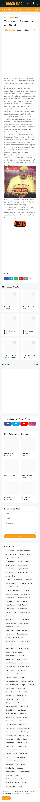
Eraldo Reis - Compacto (25, 455)
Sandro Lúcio (10, 757)
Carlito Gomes (25, 594)
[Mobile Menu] (3, 4)
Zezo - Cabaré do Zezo (10, 332)
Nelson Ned (24, 706)
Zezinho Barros (10, 786)
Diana (21, 616)
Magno (23, 685)
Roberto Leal (10, 743)
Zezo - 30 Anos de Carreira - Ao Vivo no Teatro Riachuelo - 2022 (10, 356)
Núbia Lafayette (11, 714)
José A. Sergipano (11, 663)
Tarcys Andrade (19, 761)
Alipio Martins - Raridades (26, 498)
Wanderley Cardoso (12, 783)
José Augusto (10, 667)
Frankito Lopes (10, 645)
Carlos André (10, 601)
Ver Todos (23, 287)
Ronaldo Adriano (11, 754)
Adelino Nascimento (23, 551)
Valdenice (20, 768)
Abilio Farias (10, 551)
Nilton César (10, 710)
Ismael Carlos (10, 656)
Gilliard (8, 652)
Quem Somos (17, 10)
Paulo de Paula (11, 725)
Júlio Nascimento (11, 677)
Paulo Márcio (23, 725)
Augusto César (10, 576)
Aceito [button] (6, 798)
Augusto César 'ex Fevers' (14, 580)
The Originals (20, 764)
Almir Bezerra (22, 558)
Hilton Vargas (18, 652)
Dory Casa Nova (23, 619)
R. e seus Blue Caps (23, 728)
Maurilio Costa (22, 696)
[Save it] (34, 30)
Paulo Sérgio (10, 728)
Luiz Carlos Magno (12, 685)
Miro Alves (20, 699)
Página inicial (8, 18)
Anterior (6, 364)
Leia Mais (28, 794)
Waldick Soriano (11, 772)
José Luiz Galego (23, 667)
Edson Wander (23, 623)
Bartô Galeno (10, 587)
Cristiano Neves (11, 616)
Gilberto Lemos (24, 648)
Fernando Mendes (24, 641)
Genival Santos (11, 648)
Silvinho (8, 761)
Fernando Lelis (18, 638)
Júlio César (20, 674)
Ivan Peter (21, 656)
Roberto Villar (21, 746)
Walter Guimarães (11, 779)
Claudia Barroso (22, 609)
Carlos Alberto (10, 598)
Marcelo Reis (10, 688)
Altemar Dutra (10, 562)
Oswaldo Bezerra (11, 721)
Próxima (34, 364)
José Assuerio (25, 663)
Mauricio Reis (10, 696)
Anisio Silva (9, 572)
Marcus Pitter (23, 692)
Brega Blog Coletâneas (13, 591)
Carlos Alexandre (24, 598)
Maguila (31, 685)
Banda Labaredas (11, 583)
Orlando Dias (10, 717)
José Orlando (10, 670)
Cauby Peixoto (10, 605)
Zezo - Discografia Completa (10, 308)
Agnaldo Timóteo (24, 554)
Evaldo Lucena (22, 634)
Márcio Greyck (21, 688)
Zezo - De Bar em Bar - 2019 (29, 356)
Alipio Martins (10, 558)
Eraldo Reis (20, 627)
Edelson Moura (11, 623)
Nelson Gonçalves (11, 706)
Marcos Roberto (11, 692)
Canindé (26, 591)
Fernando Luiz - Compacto (26, 476)
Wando (24, 783)
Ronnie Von (24, 754)
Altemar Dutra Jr (23, 562)
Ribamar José (10, 739)
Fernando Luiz (10, 641)
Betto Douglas (22, 587)
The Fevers (9, 764)
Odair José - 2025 (10, 475)
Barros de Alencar (26, 583)
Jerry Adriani (10, 659)
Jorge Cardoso (21, 659)
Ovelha (22, 721)
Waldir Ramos (24, 772)
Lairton (22, 677)
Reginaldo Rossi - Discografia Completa (10, 498)
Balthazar (29, 580)
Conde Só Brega (24, 612)
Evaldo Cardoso (22, 630)
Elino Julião (9, 627)
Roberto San (10, 746)
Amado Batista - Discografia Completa (10, 455)
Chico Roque (10, 609)
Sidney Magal (21, 757)
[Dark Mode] (28, 4)
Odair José (22, 714)
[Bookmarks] (32, 4)
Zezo (16, 18)
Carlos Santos (22, 601)
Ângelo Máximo (22, 569)
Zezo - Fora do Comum (28, 332)
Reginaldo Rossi (11, 735)
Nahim (20, 703)
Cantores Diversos (12, 594)
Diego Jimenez (10, 619)
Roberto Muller (22, 743)
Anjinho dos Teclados (23, 572)
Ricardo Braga (22, 739)
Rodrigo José (18, 750)
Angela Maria (10, 569)
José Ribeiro (21, 670)
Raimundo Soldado (12, 732)
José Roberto (10, 674)
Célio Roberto (22, 605)
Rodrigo (8, 750)
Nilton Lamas (21, 710)
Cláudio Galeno (11, 612)
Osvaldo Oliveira (22, 717)
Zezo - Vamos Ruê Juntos (29, 308)
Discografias (29, 10)
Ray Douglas (25, 732)
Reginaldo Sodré (24, 735)
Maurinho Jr (9, 699)
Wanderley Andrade (27, 779)
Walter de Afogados (12, 775)
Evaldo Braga (10, 630)
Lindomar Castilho (27, 681)
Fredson (21, 645)
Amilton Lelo (22, 565)
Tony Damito (10, 768)
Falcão (8, 638)
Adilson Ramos (11, 554)
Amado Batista (10, 565)
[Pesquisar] (37, 4)
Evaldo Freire (10, 634)
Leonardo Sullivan (12, 681)
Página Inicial (6, 10)
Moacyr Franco (10, 703)
